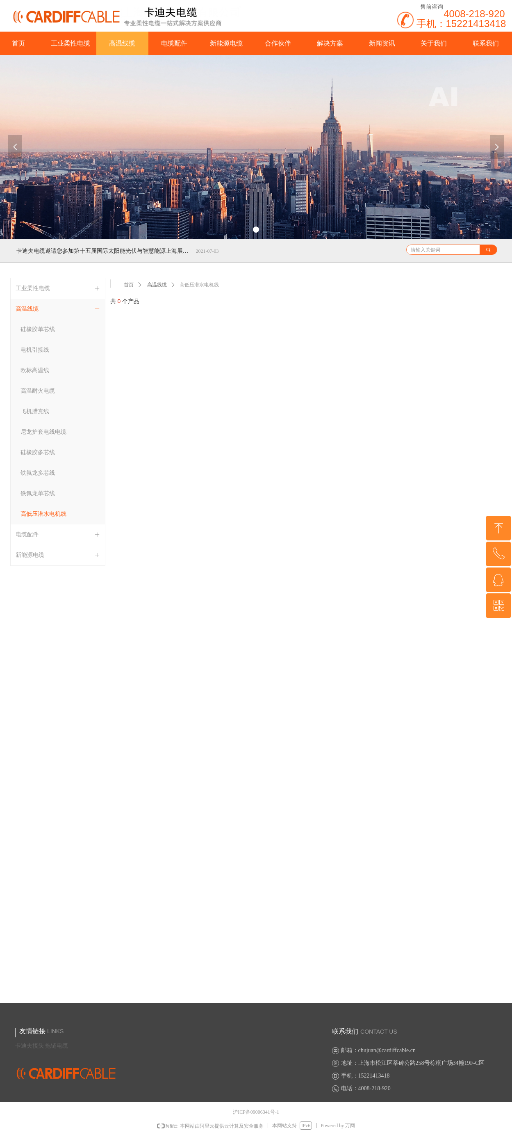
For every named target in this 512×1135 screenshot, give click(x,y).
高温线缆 (157, 285)
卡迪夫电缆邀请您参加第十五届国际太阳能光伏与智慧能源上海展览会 (104, 251)
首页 (129, 285)
